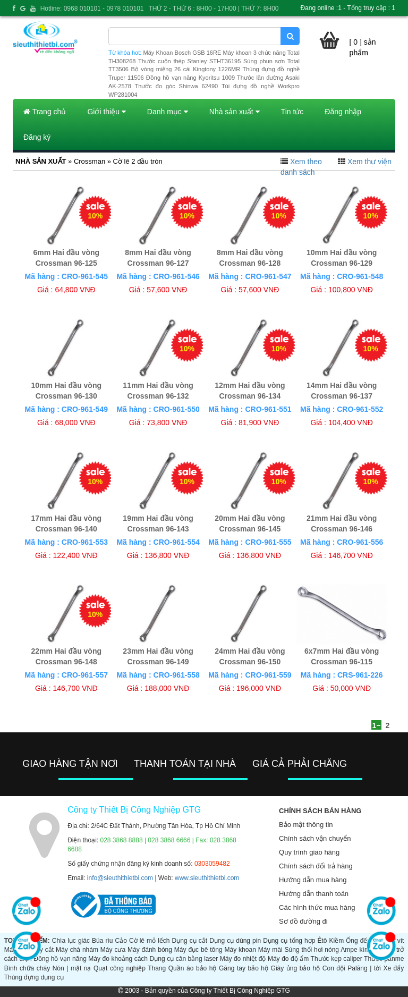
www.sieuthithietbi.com (207, 878)
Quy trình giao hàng (309, 852)
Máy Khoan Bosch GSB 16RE (182, 52)
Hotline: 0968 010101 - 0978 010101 (92, 8)
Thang (157, 968)
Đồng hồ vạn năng (60, 958)
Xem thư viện (369, 161)
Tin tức (292, 111)
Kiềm (336, 940)
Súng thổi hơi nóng (312, 949)
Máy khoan (240, 949)
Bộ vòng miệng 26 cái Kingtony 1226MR (185, 69)
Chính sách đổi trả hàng (316, 866)
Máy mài (270, 949)
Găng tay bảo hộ (243, 968)
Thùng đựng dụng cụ (34, 977)
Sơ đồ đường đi (303, 921)
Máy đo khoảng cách (118, 958)
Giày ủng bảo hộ (295, 968)
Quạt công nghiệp (120, 968)
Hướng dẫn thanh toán (313, 894)
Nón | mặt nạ (72, 968)
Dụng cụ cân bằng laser (184, 958)
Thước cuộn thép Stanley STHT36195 (189, 61)
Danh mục (167, 111)
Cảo (121, 940)
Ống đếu (358, 940)
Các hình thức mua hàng (317, 907)
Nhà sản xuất (234, 111)
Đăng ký (36, 137)
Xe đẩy (393, 968)
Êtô (322, 940)
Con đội (333, 968)
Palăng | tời (364, 968)
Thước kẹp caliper (336, 958)
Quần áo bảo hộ (192, 968)
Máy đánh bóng (150, 949)
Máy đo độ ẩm (288, 958)
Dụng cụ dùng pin (235, 940)
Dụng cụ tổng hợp (289, 940)
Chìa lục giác (71, 940)
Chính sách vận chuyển (315, 838)
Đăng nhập (343, 111)
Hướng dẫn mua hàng (312, 880)
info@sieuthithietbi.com (120, 878)
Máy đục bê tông (198, 949)
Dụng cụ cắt (189, 940)
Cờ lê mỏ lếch (149, 940)
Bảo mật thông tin (306, 825)
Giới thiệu (106, 111)
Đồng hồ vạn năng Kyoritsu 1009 (190, 77)
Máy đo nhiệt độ (243, 958)
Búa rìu (102, 940)
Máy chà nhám (77, 949)
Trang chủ (44, 111)
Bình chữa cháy (27, 968)
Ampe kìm (355, 949)
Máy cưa (112, 949)
